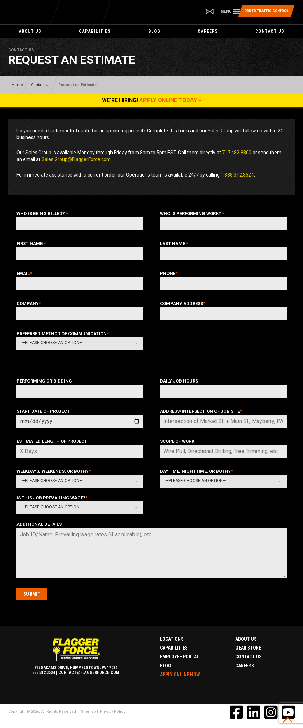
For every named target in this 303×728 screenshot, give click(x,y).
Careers (208, 31)
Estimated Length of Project (51, 441)
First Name (31, 243)
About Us (30, 31)
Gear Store (248, 648)
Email (24, 273)
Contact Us (269, 31)
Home (17, 85)
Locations (172, 639)
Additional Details (39, 524)
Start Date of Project (43, 411)
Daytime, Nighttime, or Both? (196, 471)
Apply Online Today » (170, 100)
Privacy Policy (112, 711)
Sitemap (88, 711)
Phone (168, 273)
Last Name (174, 243)
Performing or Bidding (44, 381)
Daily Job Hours (179, 381)
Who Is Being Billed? (42, 213)
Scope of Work (177, 441)
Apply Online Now (180, 674)
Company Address (182, 303)
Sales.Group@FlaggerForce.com (76, 159)
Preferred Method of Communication (62, 333)
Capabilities (95, 31)
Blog (154, 31)
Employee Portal (179, 656)
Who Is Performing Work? (192, 213)
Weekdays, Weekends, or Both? (53, 471)
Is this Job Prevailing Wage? (52, 497)
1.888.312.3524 (237, 175)
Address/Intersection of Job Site (201, 411)
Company (28, 303)
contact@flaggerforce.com (88, 672)
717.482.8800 (237, 152)
